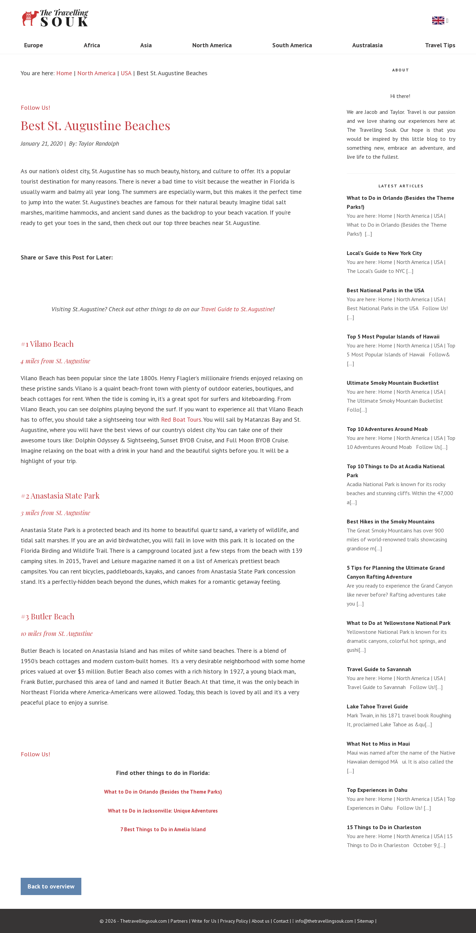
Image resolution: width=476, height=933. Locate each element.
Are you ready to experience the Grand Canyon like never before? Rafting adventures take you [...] (401, 585)
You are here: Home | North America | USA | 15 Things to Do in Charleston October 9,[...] (401, 835)
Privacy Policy (234, 921)
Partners (179, 921)
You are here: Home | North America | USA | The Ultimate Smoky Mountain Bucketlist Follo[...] (401, 395)
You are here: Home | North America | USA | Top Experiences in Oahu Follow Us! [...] (401, 798)
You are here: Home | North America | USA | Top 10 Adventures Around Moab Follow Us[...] (401, 437)
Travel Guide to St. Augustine (237, 309)
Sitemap (365, 921)
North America (96, 73)
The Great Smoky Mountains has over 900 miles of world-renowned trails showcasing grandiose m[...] (401, 534)
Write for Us (204, 921)
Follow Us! (35, 107)
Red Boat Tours (181, 419)
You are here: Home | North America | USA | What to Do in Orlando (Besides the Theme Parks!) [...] (401, 215)
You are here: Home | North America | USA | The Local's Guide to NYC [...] (401, 261)
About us (261, 921)
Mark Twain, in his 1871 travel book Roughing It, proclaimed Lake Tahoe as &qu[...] (401, 715)
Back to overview (51, 886)
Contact (280, 921)
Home (64, 73)
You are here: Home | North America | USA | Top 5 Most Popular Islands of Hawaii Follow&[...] (401, 349)
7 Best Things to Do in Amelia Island (163, 829)
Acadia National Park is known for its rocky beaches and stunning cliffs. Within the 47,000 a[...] (401, 483)
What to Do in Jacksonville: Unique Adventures (163, 810)
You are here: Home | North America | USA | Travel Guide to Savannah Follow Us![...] (401, 677)
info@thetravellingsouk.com (324, 921)
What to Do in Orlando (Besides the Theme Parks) (163, 791)
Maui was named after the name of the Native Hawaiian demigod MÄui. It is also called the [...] (401, 756)
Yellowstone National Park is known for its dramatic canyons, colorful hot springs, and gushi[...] (401, 635)
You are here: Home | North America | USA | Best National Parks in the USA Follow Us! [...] (401, 303)
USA (126, 73)
